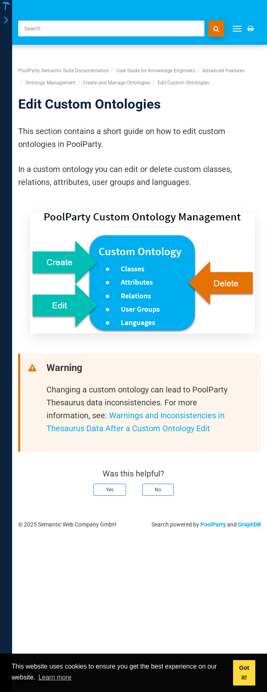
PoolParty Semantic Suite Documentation (63, 70)
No (158, 490)
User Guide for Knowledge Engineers (155, 70)
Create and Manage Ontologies (116, 83)
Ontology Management (50, 83)
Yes (110, 490)
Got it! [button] (244, 673)
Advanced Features (223, 70)
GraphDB (249, 524)
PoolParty (213, 524)
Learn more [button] (54, 677)
